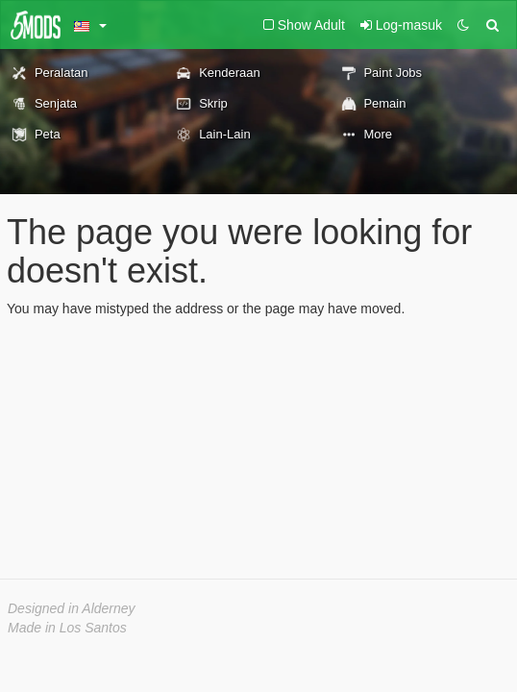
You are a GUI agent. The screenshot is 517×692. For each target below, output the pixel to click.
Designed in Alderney (71, 608)
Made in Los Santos (67, 627)
